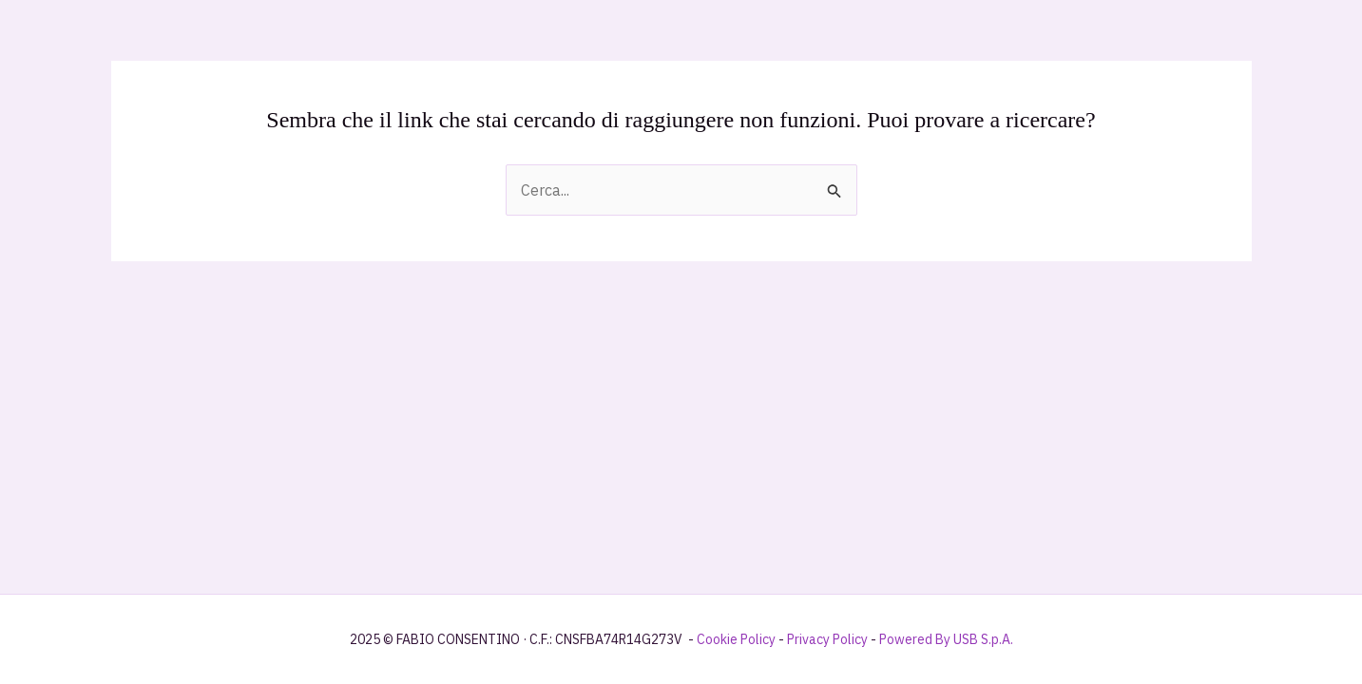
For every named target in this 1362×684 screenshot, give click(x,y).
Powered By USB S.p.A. (946, 639)
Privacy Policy (827, 639)
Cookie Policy (736, 639)
